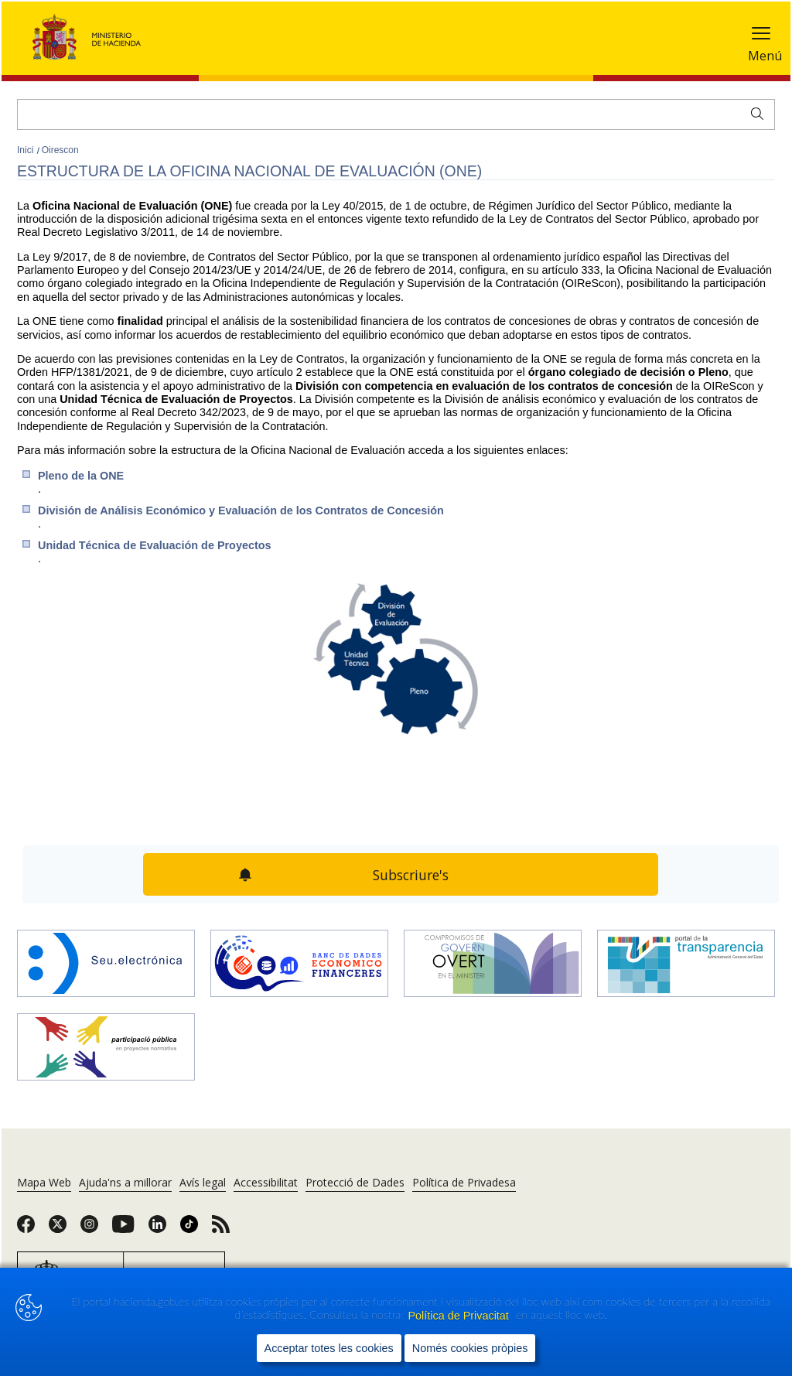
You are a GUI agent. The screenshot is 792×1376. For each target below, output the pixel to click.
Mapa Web (44, 1182)
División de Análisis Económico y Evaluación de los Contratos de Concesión (241, 510)
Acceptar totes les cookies (329, 1348)
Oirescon (60, 150)
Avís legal (202, 1182)
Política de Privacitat (459, 1315)
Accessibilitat (266, 1182)
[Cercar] (396, 114)
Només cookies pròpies (470, 1348)
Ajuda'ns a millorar (125, 1182)
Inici (26, 150)
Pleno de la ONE (81, 475)
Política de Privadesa (464, 1182)
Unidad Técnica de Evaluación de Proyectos (154, 545)
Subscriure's (411, 875)
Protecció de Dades (355, 1182)
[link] (26, 1229)
